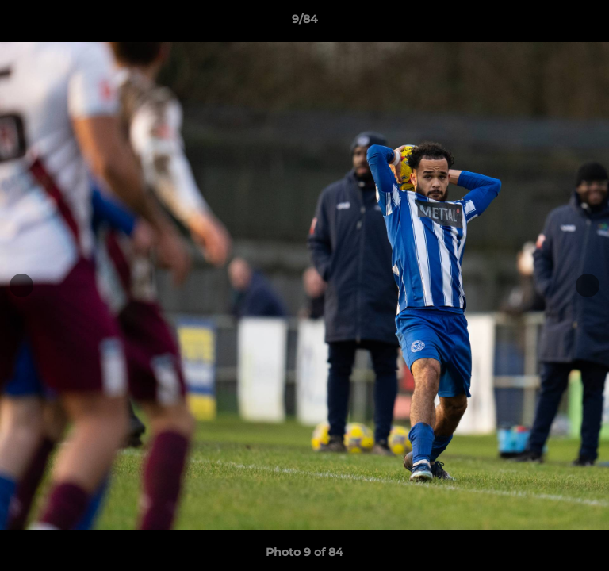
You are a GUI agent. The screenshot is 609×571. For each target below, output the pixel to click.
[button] (589, 23)
